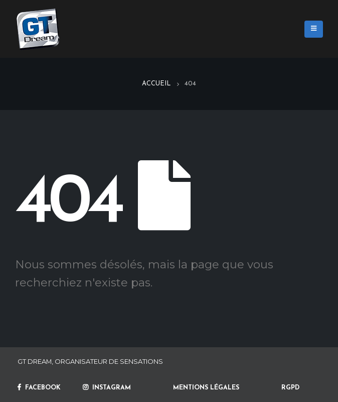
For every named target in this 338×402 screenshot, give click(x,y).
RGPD (290, 388)
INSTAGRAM (107, 388)
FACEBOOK (39, 388)
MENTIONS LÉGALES (206, 388)
